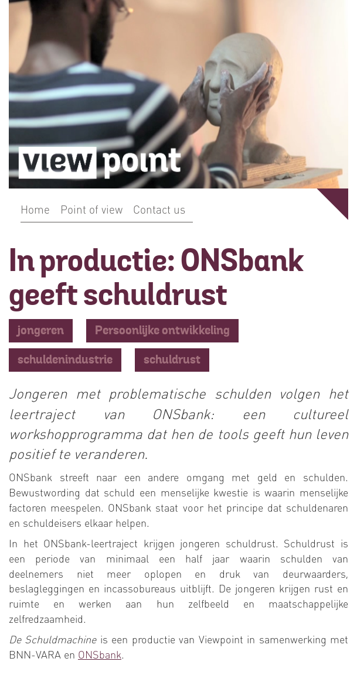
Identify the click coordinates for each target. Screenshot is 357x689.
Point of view (91, 209)
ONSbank (99, 654)
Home (35, 209)
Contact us (159, 209)
